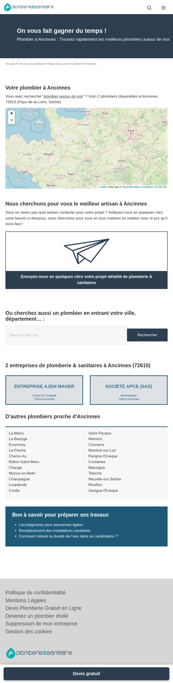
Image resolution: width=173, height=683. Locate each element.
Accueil (10, 63)
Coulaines (97, 462)
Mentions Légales (25, 600)
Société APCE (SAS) (128, 386)
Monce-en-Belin (22, 473)
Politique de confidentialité (35, 593)
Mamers (95, 439)
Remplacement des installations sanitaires (55, 530)
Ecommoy (17, 445)
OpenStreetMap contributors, (138, 187)
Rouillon (95, 485)
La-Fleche (17, 450)
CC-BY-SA (160, 187)
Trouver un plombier (31, 63)
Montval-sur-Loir (102, 450)
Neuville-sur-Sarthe (105, 479)
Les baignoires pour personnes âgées (51, 525)
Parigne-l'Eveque (103, 456)
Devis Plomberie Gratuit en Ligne (43, 608)
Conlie (14, 490)
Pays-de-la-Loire (58, 63)
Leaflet (103, 187)
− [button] (11, 120)
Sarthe (77, 63)
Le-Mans (16, 433)
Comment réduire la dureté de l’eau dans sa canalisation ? (68, 536)
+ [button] (11, 113)
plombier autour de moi (63, 96)
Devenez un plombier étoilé (36, 616)
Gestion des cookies (28, 631)
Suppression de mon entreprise (41, 624)
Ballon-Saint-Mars (24, 462)
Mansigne (97, 468)
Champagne (19, 479)
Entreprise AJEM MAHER (44, 386)
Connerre (97, 445)
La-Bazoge (18, 439)
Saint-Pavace (100, 433)
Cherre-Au (17, 456)
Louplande (18, 485)
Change (15, 468)
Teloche (95, 473)
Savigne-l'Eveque (103, 490)
